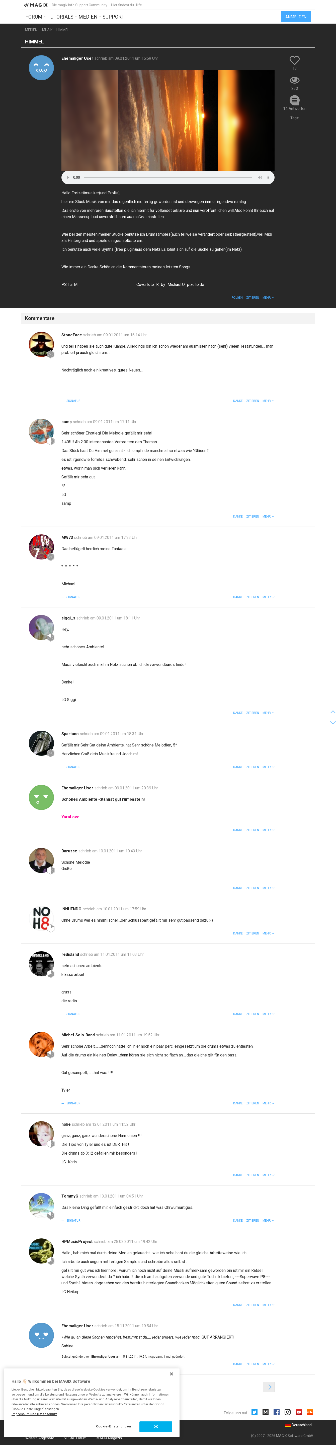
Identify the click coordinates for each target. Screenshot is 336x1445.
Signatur (73, 401)
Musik (47, 30)
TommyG (70, 1196)
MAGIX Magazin (109, 1438)
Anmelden (295, 17)
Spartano (70, 733)
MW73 (67, 537)
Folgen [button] (237, 297)
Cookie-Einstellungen (113, 1426)
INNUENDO (71, 909)
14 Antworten (294, 108)
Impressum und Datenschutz (34, 1414)
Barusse (69, 851)
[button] (269, 297)
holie (66, 1124)
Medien (88, 17)
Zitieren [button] (252, 297)
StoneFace (72, 335)
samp (67, 421)
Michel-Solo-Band (78, 1035)
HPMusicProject (77, 1241)
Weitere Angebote (39, 1438)
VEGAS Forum (75, 1438)
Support (113, 17)
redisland (70, 954)
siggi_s (68, 618)
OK (155, 1426)
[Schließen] (171, 1373)
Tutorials (60, 17)
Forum (33, 17)
